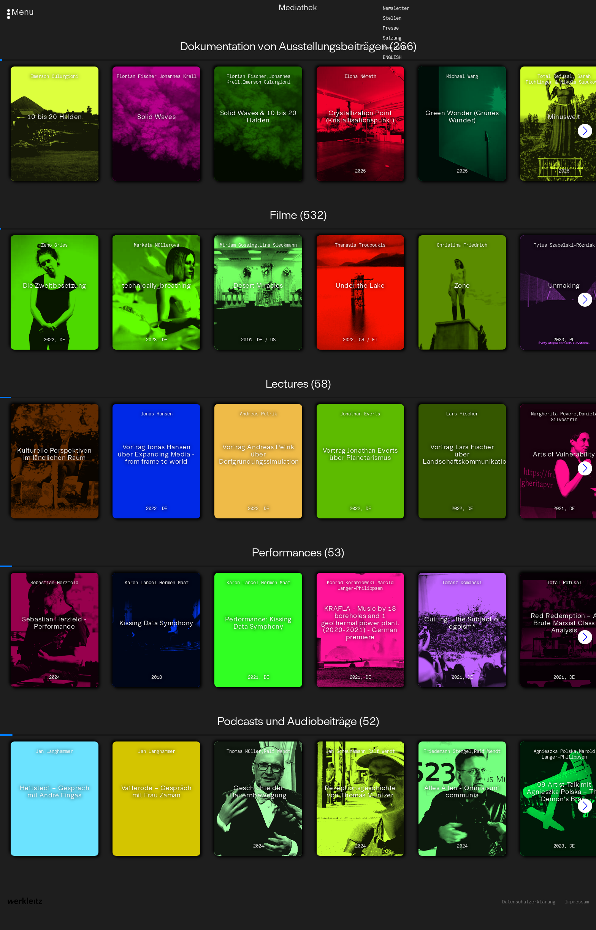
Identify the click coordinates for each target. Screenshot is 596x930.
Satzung (392, 37)
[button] (585, 131)
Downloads (395, 47)
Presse (391, 27)
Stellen (392, 18)
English (392, 57)
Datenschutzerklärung (528, 902)
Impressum (577, 902)
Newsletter (396, 8)
